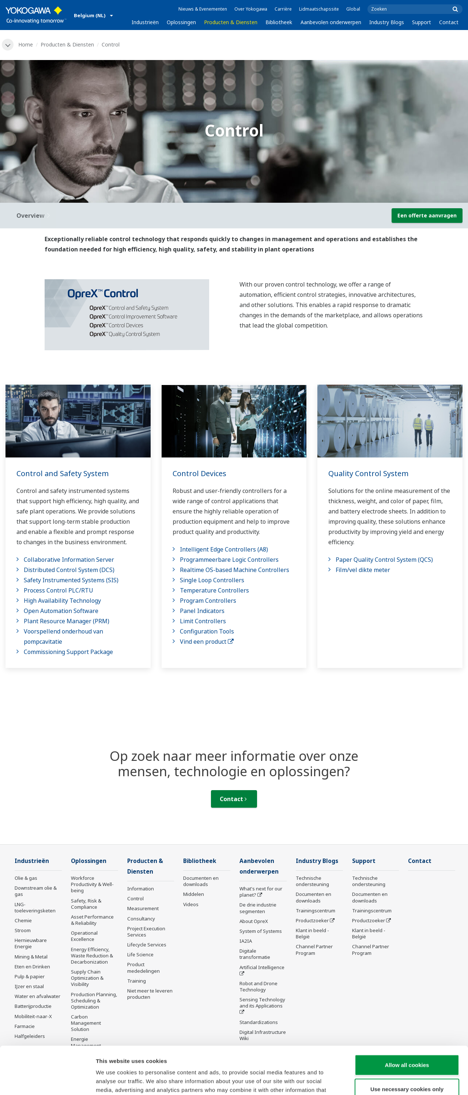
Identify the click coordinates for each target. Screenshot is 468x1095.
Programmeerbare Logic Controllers (229, 560)
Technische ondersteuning (312, 881)
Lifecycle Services (146, 944)
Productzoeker (312, 920)
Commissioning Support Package (68, 652)
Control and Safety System (62, 473)
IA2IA (245, 941)
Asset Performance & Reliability (92, 919)
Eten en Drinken (32, 966)
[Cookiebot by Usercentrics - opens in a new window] (47, 1080)
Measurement (143, 908)
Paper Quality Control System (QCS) (384, 560)
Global (353, 9)
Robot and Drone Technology (258, 986)
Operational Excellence (84, 936)
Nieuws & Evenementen (202, 9)
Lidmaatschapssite (319, 9)
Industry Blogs (386, 22)
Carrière (283, 9)
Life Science (140, 954)
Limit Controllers (203, 621)
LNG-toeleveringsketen (35, 907)
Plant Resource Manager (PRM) (66, 621)
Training (136, 981)
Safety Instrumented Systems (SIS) (71, 580)
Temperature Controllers (214, 590)
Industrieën (145, 22)
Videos (191, 904)
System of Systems (260, 931)
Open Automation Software (61, 611)
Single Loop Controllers (212, 580)
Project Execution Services (146, 931)
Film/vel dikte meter (363, 570)
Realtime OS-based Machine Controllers (234, 570)
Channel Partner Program (314, 949)
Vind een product (207, 642)
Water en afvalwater (37, 996)
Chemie (23, 920)
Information (140, 888)
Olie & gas (26, 878)
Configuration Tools (207, 631)
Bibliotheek (278, 22)
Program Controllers (208, 601)
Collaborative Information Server (69, 560)
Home (25, 44)
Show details (384, 1080)
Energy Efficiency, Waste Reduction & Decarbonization (92, 955)
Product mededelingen (143, 967)
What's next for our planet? (260, 891)
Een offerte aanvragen (427, 215)
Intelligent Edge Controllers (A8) (224, 549)
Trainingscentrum (315, 910)
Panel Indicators (202, 611)
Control (135, 898)
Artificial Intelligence (261, 967)
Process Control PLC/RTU (58, 590)
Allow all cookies (407, 1017)
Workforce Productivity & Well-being (92, 884)
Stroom (23, 930)
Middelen (193, 894)
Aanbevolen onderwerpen (331, 22)
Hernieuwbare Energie (31, 943)
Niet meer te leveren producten (150, 993)
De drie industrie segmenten (257, 907)
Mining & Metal (31, 956)
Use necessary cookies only (407, 1041)
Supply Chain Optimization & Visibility (87, 977)
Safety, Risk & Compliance (86, 903)
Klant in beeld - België (312, 933)
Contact (448, 22)
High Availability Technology (62, 601)
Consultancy (141, 918)
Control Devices (199, 473)
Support (421, 22)
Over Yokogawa (250, 9)
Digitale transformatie (254, 954)
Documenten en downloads (201, 881)
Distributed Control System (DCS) (69, 570)
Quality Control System (368, 473)
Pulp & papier (30, 976)
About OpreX (253, 921)
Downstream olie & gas (36, 891)
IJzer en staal (29, 986)
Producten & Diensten (230, 22)
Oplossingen (181, 22)
